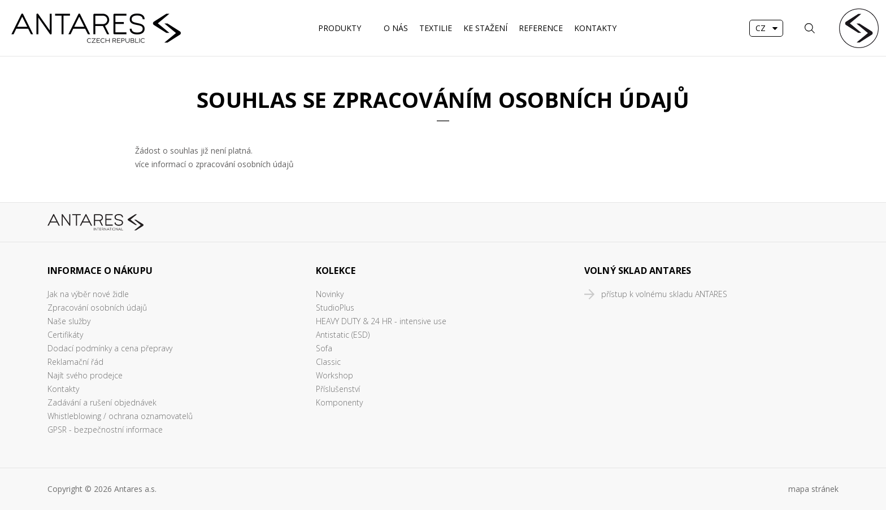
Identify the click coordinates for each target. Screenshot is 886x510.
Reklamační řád (75, 361)
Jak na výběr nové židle (88, 294)
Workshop (334, 375)
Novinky (330, 294)
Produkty (339, 28)
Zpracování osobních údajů (97, 307)
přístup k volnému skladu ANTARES (664, 294)
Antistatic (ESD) (343, 334)
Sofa (324, 348)
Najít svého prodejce (85, 375)
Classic (328, 361)
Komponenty (339, 402)
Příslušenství (338, 388)
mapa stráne (811, 488)
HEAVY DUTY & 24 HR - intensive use (381, 321)
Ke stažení (485, 28)
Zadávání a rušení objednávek (102, 402)
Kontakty (595, 28)
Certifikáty (65, 334)
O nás (396, 28)
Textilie (435, 28)
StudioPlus (335, 307)
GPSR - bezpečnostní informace (105, 429)
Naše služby (68, 321)
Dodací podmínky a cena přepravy (109, 348)
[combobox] (766, 28)
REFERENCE (541, 28)
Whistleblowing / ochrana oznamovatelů (120, 416)
